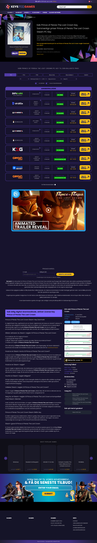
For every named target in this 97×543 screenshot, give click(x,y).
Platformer (75, 322)
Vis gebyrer (39, 83)
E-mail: (25, 272)
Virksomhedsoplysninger (80, 523)
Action (67, 322)
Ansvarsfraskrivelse (79, 530)
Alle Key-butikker (54, 12)
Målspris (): (43, 272)
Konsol (27, 12)
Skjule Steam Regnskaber (53, 83)
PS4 (20, 74)
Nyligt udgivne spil (56, 523)
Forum (45, 12)
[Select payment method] (35, 79)
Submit (48, 493)
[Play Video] (48, 210)
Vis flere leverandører (48, 184)
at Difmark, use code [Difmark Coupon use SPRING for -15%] (45, 1)
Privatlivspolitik (77, 525)
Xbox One (46, 74)
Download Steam (53, 347)
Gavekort (19, 12)
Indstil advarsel (65, 274)
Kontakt (75, 521)
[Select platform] (24, 79)
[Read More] (63, 54)
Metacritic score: (74, 360)
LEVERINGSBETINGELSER (79, 527)
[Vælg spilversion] (54, 79)
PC (9, 74)
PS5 (31, 74)
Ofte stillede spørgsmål (58, 525)
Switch (85, 74)
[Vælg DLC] (70, 79)
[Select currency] (44, 79)
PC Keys (10, 12)
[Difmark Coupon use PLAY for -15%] (48, 305)
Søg (89, 7)
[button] (5, 458)
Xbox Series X (67, 74)
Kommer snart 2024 (56, 521)
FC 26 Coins (36, 12)
